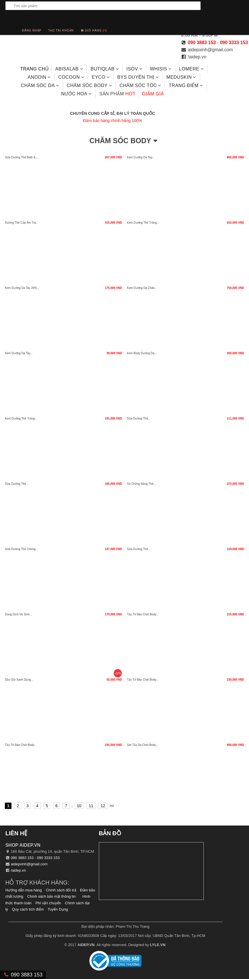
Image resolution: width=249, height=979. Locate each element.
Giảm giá (153, 93)
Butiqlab (105, 68)
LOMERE (192, 68)
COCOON (71, 77)
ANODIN (40, 77)
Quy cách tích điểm (28, 909)
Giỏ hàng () (94, 29)
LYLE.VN (158, 945)
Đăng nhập (32, 30)
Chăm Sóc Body (90, 85)
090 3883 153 (202, 42)
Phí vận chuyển (48, 903)
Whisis (161, 68)
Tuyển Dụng (58, 909)
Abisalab (69, 68)
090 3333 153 (234, 42)
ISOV (134, 68)
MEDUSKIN (181, 77)
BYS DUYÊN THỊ (138, 77)
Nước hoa (77, 93)
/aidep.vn (197, 56)
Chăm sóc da (40, 85)
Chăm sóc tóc (140, 85)
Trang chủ (34, 68)
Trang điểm (186, 85)
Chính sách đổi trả (61, 890)
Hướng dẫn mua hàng (23, 890)
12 (103, 805)
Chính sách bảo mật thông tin (51, 896)
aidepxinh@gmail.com (210, 49)
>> (111, 805)
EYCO (101, 77)
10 (79, 805)
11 (91, 805)
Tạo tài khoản (61, 30)
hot (117, 93)
